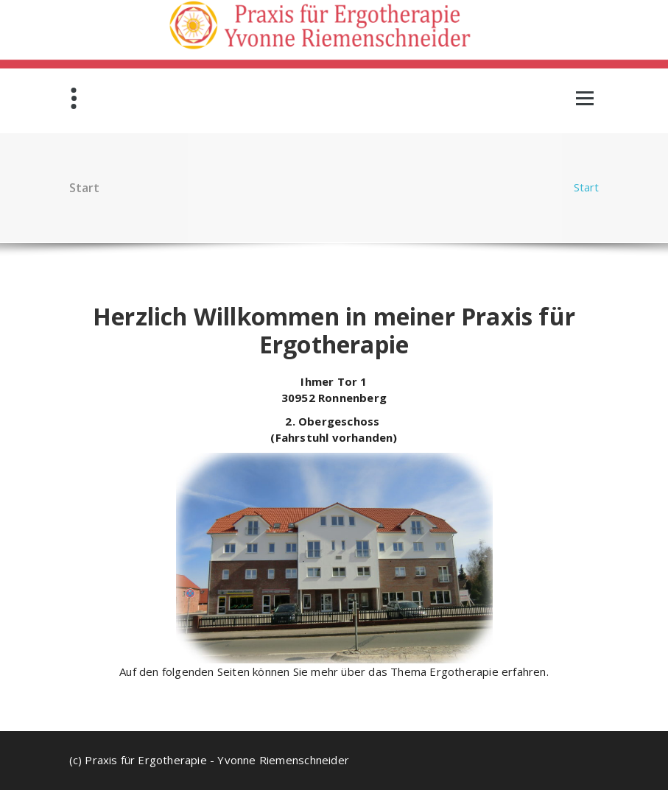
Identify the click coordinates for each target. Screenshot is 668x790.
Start (587, 187)
